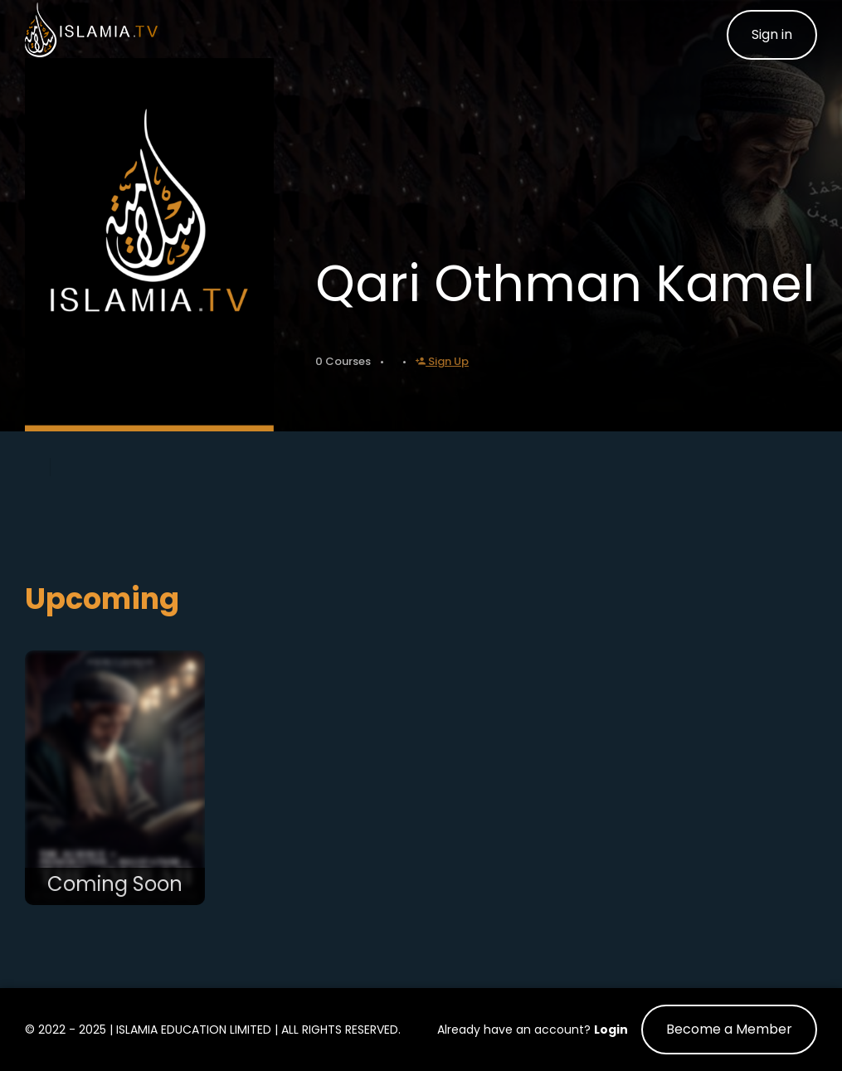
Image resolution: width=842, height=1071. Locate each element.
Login (611, 1029)
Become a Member (729, 1029)
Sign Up (442, 361)
